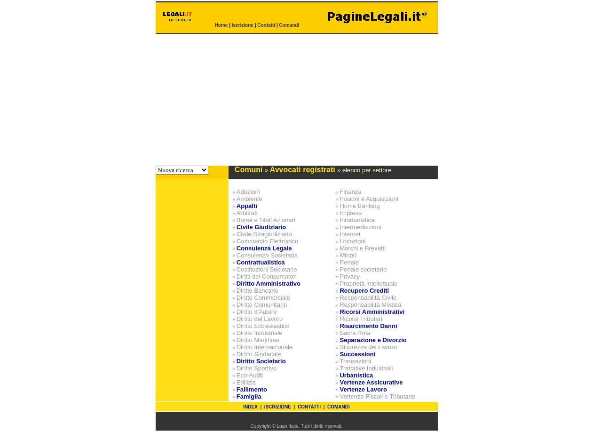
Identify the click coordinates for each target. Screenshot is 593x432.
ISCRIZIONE (277, 406)
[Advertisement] (297, 100)
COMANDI (338, 406)
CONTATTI (309, 406)
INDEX (250, 406)
